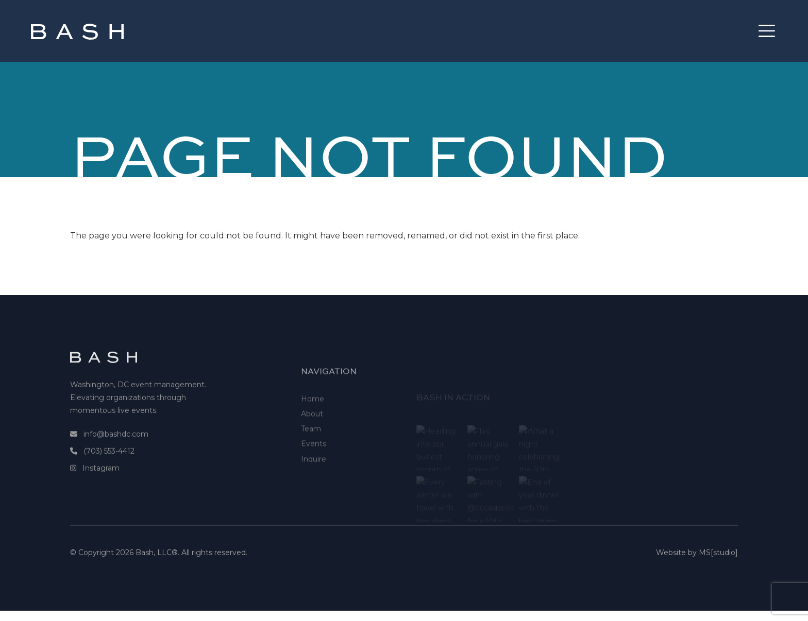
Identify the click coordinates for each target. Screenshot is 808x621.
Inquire (313, 481)
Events (313, 465)
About (312, 435)
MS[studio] (718, 556)
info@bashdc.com (115, 444)
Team (311, 450)
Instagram (101, 477)
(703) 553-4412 (108, 460)
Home (312, 420)
